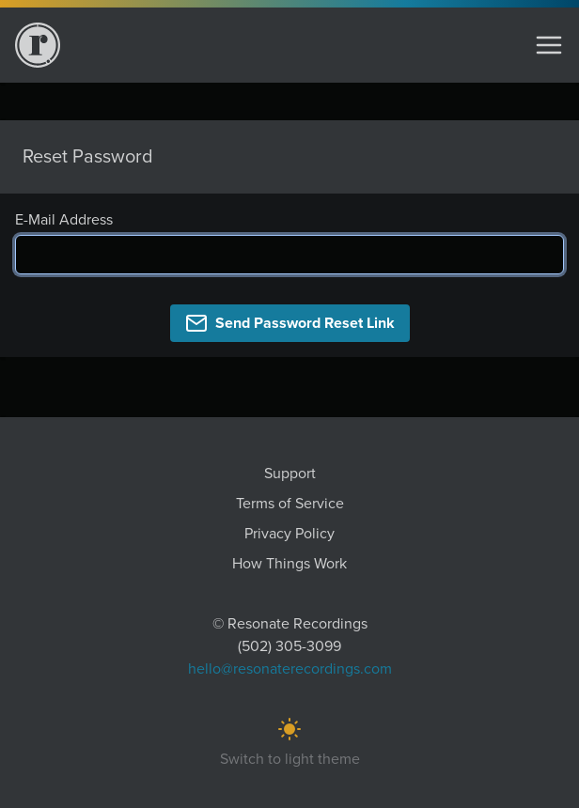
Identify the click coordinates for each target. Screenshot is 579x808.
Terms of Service (290, 503)
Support (290, 473)
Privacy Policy (289, 533)
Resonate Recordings (297, 623)
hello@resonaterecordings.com (290, 669)
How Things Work (289, 563)
